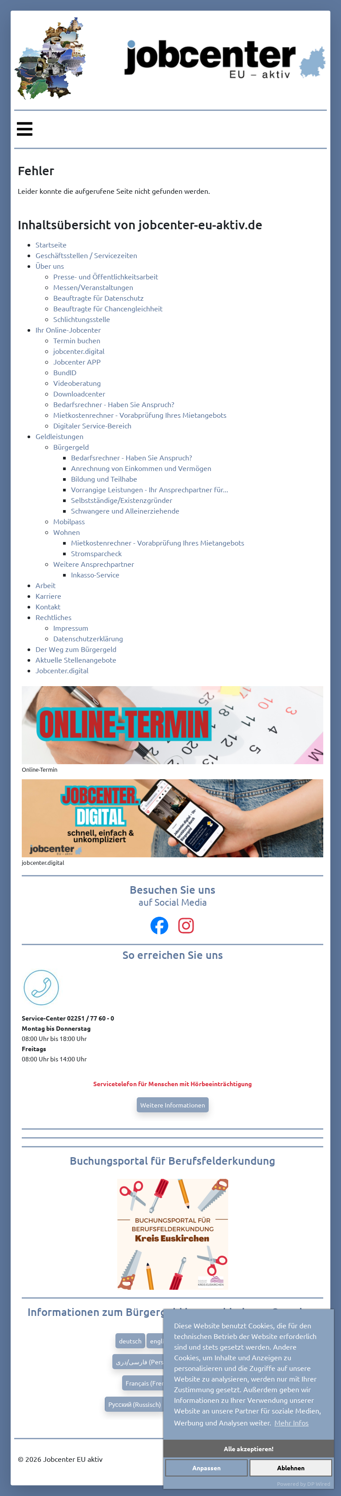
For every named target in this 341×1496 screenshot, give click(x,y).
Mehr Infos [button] (291, 1422)
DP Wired (318, 1483)
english (160, 1341)
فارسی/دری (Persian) (145, 1362)
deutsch (130, 1341)
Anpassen (206, 1468)
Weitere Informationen (172, 1105)
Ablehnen (291, 1468)
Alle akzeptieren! (249, 1449)
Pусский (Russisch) (135, 1404)
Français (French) (150, 1383)
